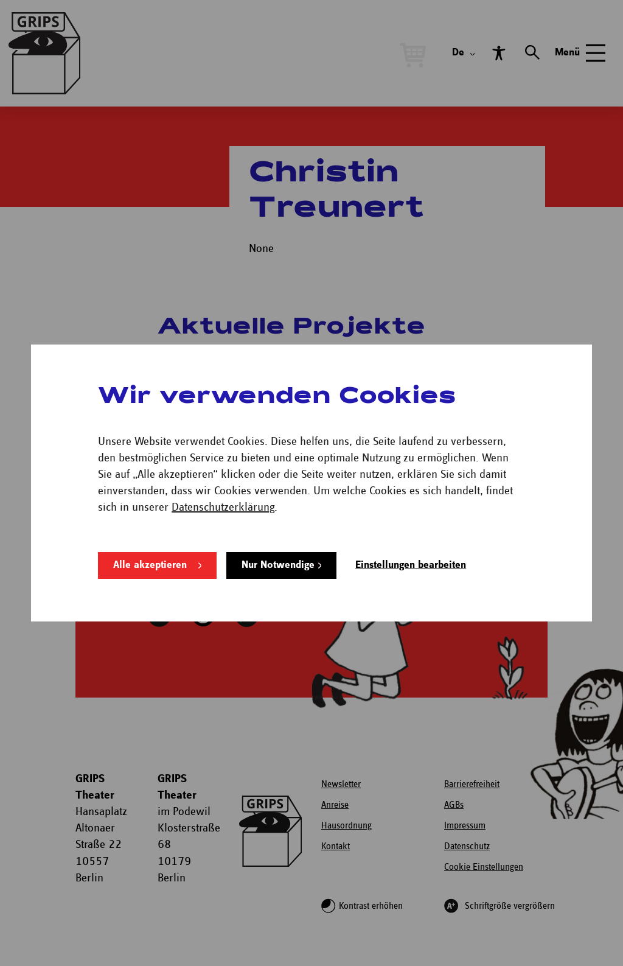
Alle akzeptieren (150, 565)
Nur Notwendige (278, 565)
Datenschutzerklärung (223, 507)
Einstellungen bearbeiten (410, 565)
